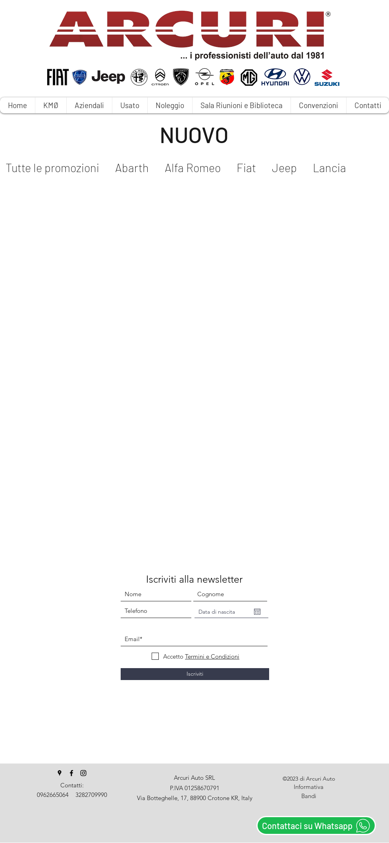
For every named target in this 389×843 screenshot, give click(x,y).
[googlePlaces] (60, 773)
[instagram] (83, 773)
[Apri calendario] (257, 612)
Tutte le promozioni (52, 167)
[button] (169, 105)
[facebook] (71, 773)
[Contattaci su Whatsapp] (316, 825)
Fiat (246, 167)
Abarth (132, 167)
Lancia (329, 167)
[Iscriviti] (195, 674)
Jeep (284, 167)
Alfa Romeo (193, 167)
